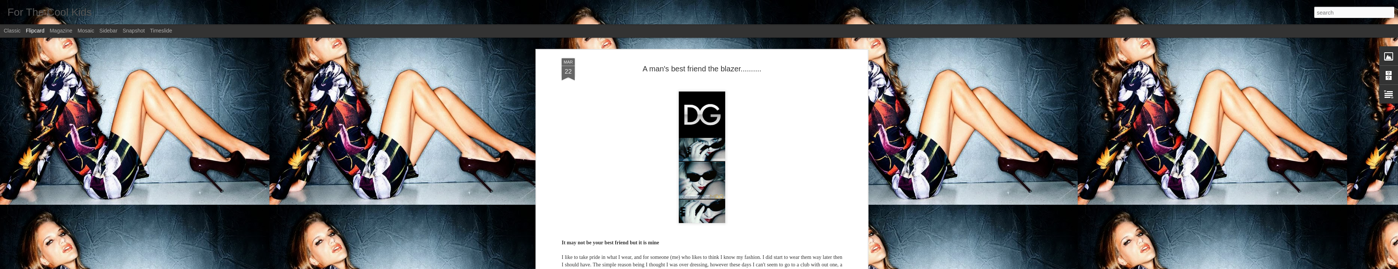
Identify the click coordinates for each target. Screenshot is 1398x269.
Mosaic (85, 31)
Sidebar (108, 31)
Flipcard (35, 31)
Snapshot (134, 31)
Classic (12, 31)
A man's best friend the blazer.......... (701, 69)
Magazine (61, 31)
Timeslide (161, 31)
